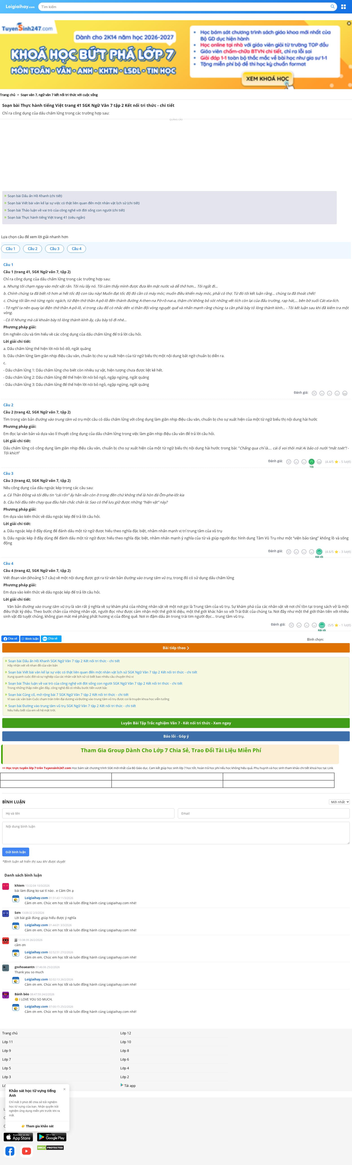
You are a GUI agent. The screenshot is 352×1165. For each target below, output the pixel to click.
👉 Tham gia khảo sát (37, 1126)
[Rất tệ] (314, 393)
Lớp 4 (124, 1068)
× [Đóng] (64, 1089)
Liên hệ (9, 1109)
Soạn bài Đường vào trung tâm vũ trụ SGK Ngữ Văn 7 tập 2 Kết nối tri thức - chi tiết (72, 705)
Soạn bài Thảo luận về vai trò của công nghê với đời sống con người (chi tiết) (66, 210)
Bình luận (30, 638)
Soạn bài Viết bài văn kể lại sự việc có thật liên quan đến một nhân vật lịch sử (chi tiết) (73, 203)
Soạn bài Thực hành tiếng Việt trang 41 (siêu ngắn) (46, 217)
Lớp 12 (125, 1033)
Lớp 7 (6, 1059)
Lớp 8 (124, 1050)
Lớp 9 (6, 1050)
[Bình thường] (329, 393)
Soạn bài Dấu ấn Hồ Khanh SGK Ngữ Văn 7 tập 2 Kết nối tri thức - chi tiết (64, 661)
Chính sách (12, 1117)
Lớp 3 (6, 1077)
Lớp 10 (125, 1042)
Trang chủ (10, 1033)
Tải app (128, 1085)
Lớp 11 (7, 1042)
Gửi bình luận (16, 852)
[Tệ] (322, 393)
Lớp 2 (124, 1077)
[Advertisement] (176, 156)
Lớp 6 (124, 1059)
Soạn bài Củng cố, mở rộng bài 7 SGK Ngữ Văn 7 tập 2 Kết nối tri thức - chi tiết (68, 694)
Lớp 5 (6, 1068)
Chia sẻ (10, 639)
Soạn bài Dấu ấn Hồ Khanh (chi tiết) (34, 195)
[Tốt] (337, 393)
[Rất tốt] (345, 393)
